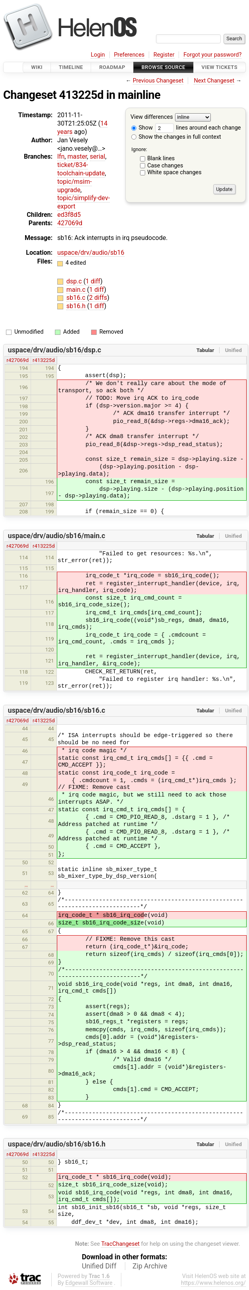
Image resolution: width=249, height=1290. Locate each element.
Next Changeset (214, 80)
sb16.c (76, 297)
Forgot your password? (212, 54)
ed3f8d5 (69, 214)
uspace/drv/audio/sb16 (90, 252)
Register (164, 54)
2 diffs (98, 297)
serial (97, 156)
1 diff (93, 281)
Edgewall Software (89, 1283)
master (77, 156)
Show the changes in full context (176, 137)
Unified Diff (99, 1266)
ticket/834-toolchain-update (81, 169)
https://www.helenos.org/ (213, 1283)
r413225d (43, 360)
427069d (69, 223)
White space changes (174, 172)
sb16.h (76, 306)
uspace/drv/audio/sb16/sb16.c (56, 710)
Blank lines (161, 158)
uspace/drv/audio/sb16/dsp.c (54, 350)
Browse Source (163, 67)
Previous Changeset (158, 80)
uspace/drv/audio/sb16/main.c (56, 536)
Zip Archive (149, 1266)
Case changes (165, 165)
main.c (76, 289)
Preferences (129, 54)
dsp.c (75, 281)
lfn (60, 156)
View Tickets (219, 67)
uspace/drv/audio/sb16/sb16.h (56, 1144)
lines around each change (198, 127)
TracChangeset (120, 1244)
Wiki (37, 67)
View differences (151, 117)
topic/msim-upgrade (74, 186)
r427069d (18, 360)
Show (142, 127)
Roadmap (112, 67)
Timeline (71, 67)
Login (98, 54)
